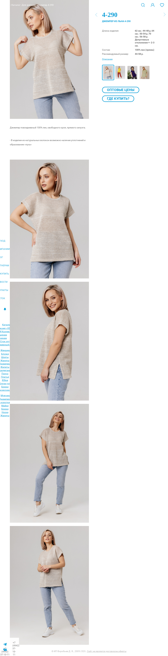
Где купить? (118, 99)
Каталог (15, 5)
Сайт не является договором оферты (106, 651)
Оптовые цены (120, 90)
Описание (107, 59)
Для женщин (29, 5)
